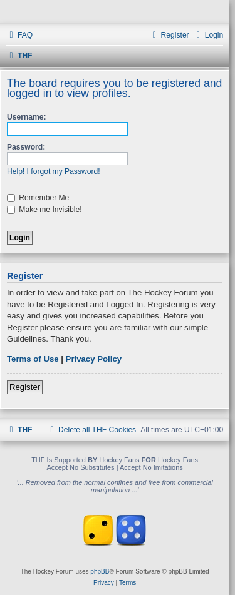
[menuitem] (19, 35)
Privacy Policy (94, 359)
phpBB (99, 571)
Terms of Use (33, 359)
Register (24, 387)
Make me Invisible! (44, 209)
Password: (26, 147)
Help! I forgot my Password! (53, 171)
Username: (26, 117)
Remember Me (38, 197)
